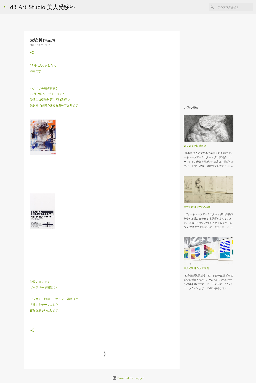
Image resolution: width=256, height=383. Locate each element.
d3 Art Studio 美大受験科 (42, 7)
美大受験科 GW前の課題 (197, 207)
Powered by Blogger (128, 378)
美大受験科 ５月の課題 (196, 268)
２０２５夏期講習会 (195, 145)
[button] (32, 52)
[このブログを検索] (234, 7)
